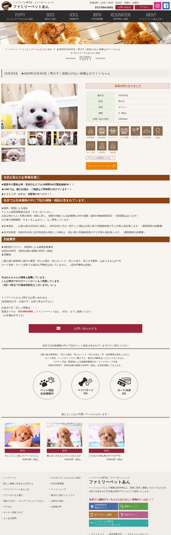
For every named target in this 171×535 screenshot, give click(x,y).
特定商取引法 (115, 526)
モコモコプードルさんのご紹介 (66, 478)
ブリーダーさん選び (13, 496)
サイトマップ (97, 526)
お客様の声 (56, 507)
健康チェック (128, 507)
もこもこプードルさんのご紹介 (37, 49)
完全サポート (101, 515)
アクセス (143, 7)
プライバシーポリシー (138, 526)
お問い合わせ (124, 7)
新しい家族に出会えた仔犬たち (18, 484)
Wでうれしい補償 (157, 507)
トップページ (11, 49)
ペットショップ (58, 490)
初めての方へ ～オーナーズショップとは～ (24, 502)
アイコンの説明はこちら (99, 158)
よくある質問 (9, 519)
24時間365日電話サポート (101, 506)
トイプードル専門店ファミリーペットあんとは (134, 515)
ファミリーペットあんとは (16, 490)
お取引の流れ (57, 502)
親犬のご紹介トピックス (62, 496)
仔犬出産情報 (57, 484)
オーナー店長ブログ (13, 513)
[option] (39, 106)
